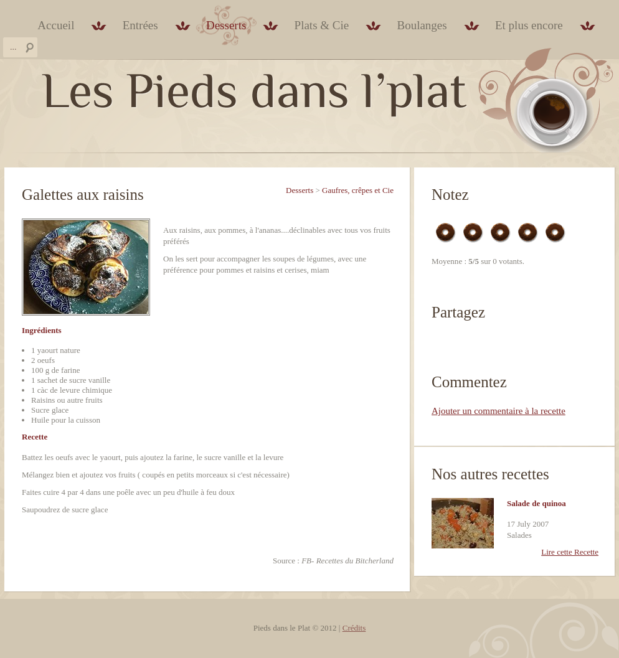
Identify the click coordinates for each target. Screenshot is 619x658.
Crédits (354, 627)
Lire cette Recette (569, 552)
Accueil (55, 25)
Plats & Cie (322, 25)
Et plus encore (529, 25)
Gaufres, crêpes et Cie (358, 190)
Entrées (140, 25)
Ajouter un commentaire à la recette (498, 411)
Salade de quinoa (536, 503)
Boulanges (422, 25)
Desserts (226, 25)
